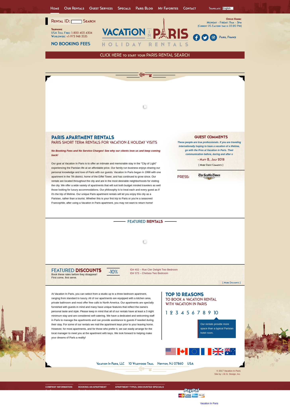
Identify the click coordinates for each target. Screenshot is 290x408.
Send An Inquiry (53, 393)
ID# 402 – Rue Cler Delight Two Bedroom (154, 269)
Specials (124, 8)
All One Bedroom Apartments (129, 397)
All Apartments (122, 390)
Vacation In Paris (209, 403)
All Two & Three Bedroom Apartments (133, 400)
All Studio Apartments (125, 393)
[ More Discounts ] (231, 282)
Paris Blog (144, 8)
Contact (189, 8)
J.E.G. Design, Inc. (231, 374)
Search (89, 21)
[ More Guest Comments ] (211, 165)
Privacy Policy (52, 397)
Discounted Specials (125, 403)
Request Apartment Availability (93, 397)
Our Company (52, 390)
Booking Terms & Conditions (92, 393)
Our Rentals (74, 8)
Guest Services (101, 8)
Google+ (49, 400)
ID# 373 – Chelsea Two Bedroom (149, 273)
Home (54, 8)
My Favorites (168, 8)
